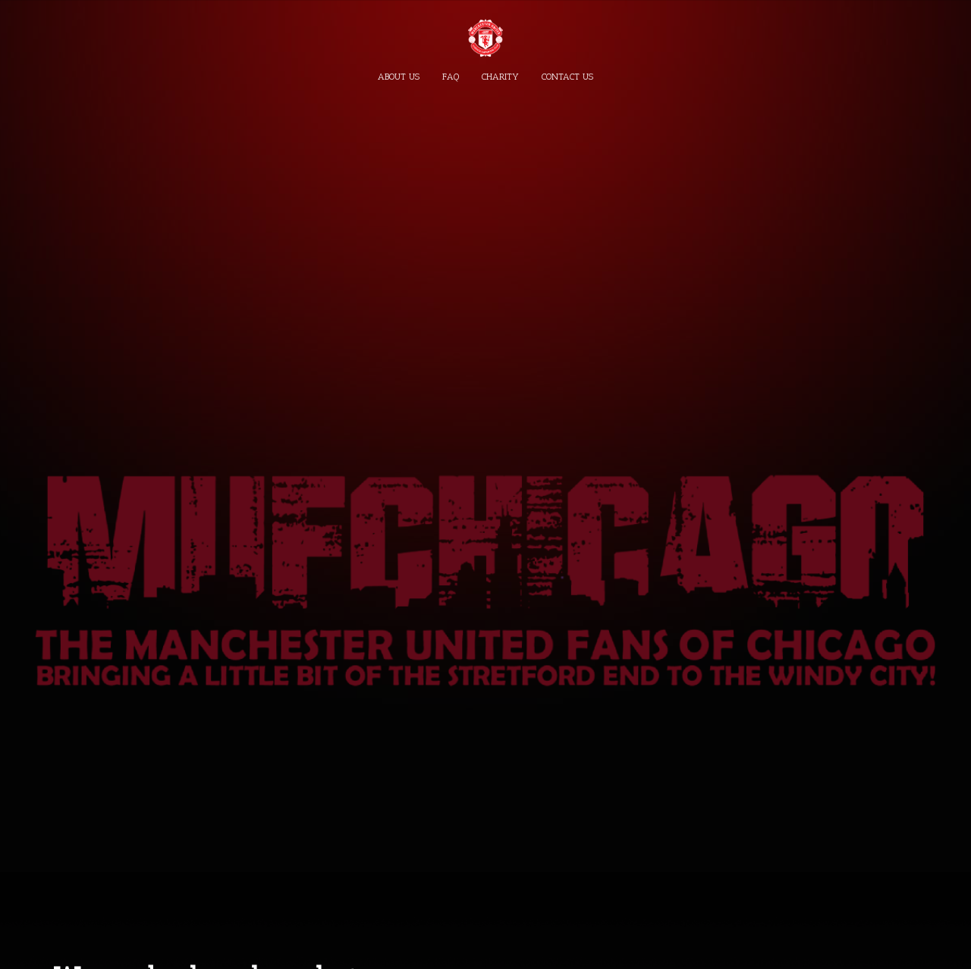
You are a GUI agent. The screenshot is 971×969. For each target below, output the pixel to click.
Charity (500, 76)
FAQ (450, 76)
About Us (399, 76)
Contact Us (567, 76)
